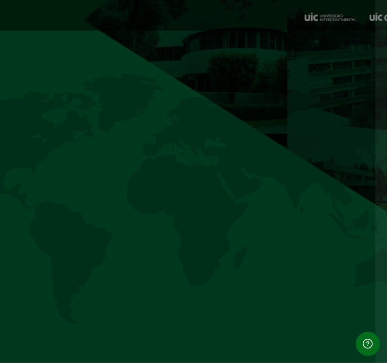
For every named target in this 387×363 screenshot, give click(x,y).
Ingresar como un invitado (281, 341)
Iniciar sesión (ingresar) (281, 266)
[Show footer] (368, 344)
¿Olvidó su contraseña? (335, 238)
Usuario (204, 144)
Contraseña (211, 192)
